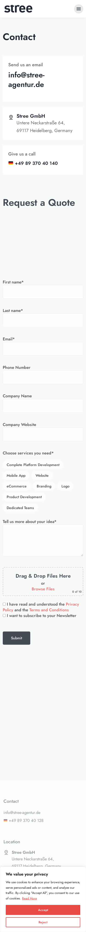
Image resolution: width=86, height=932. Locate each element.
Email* (43, 487)
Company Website (43, 572)
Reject (43, 922)
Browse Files (43, 732)
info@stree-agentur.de (26, 80)
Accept (43, 910)
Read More (29, 898)
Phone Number (43, 515)
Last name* (43, 458)
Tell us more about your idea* (43, 681)
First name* (43, 430)
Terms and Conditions (49, 753)
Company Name (43, 544)
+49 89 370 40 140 (36, 163)
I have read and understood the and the (41, 750)
